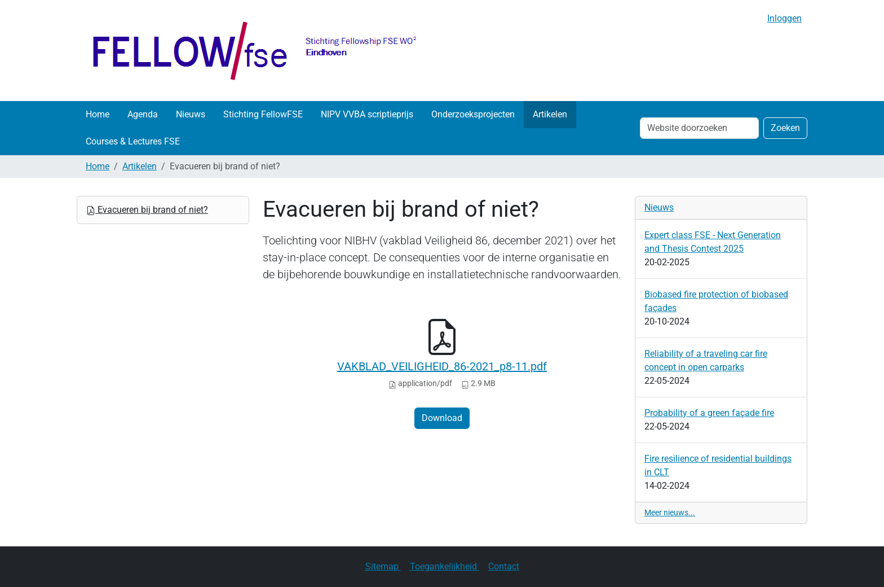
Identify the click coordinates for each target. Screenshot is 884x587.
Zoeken (785, 127)
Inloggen (784, 18)
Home (97, 114)
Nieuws (190, 114)
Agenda (142, 114)
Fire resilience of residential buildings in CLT (718, 465)
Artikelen (550, 114)
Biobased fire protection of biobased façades (716, 301)
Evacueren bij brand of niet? (147, 209)
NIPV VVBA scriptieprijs (367, 114)
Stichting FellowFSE (263, 114)
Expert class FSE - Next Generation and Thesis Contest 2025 (712, 242)
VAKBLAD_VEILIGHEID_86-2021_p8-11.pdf (442, 366)
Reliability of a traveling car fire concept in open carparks (705, 360)
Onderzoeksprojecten (473, 114)
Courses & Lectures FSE (133, 141)
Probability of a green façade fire (709, 413)
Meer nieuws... (669, 512)
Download (442, 418)
